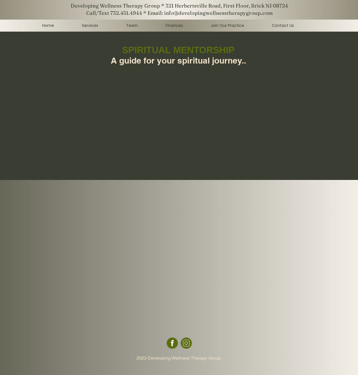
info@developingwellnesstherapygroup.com (218, 13)
